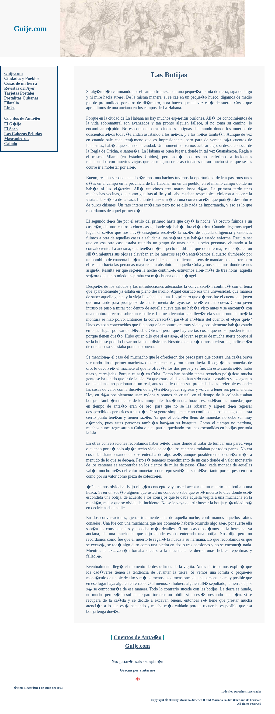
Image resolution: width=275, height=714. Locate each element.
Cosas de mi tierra (20, 83)
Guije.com (13, 73)
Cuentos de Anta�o (22, 118)
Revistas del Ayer (19, 88)
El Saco (11, 129)
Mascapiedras (16, 138)
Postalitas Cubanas (21, 98)
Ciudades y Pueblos (21, 78)
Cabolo (10, 143)
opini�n (156, 662)
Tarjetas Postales (19, 93)
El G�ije (12, 124)
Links (9, 108)
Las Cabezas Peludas (23, 133)
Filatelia (11, 103)
